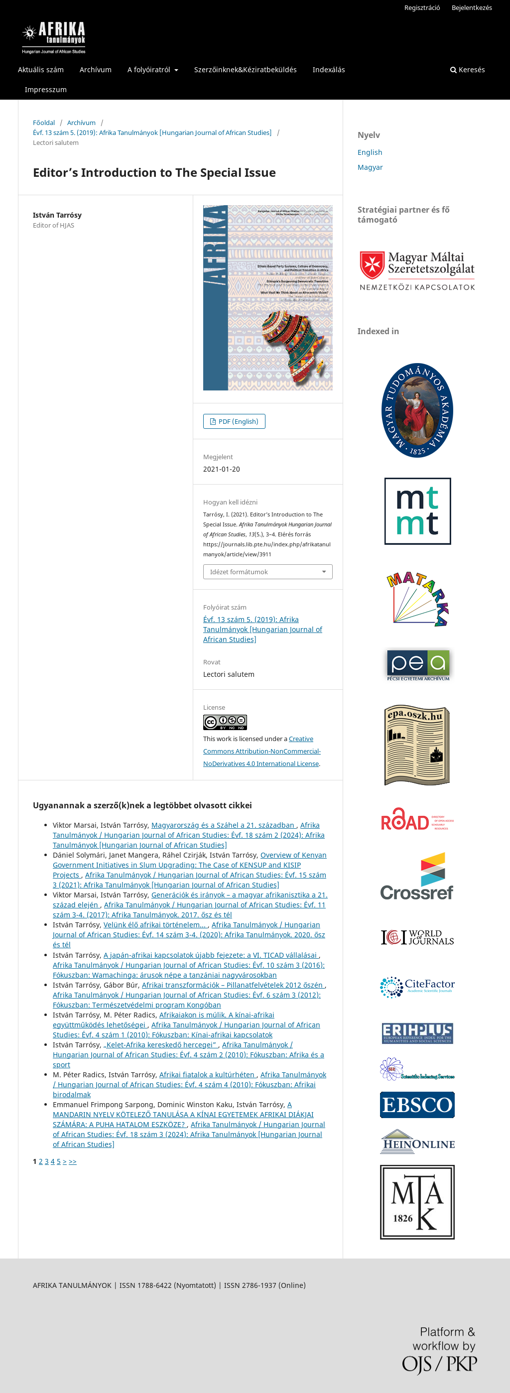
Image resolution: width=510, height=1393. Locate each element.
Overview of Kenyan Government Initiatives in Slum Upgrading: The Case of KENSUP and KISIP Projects (190, 865)
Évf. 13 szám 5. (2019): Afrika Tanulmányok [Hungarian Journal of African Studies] (152, 132)
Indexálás (329, 69)
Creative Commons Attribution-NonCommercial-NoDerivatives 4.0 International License (262, 751)
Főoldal (44, 122)
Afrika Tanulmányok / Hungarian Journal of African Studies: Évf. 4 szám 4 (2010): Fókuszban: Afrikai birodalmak (189, 1084)
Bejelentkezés (472, 7)
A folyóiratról (150, 69)
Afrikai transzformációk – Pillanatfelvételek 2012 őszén (233, 985)
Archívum (96, 69)
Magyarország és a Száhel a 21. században (223, 825)
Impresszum (46, 89)
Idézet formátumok (239, 571)
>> (73, 1161)
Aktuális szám (41, 69)
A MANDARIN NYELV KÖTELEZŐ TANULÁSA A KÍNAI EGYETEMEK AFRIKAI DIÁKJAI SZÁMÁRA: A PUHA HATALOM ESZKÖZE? (183, 1114)
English (370, 152)
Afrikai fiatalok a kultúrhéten (207, 1074)
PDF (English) (237, 421)
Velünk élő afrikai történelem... (156, 924)
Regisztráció (422, 7)
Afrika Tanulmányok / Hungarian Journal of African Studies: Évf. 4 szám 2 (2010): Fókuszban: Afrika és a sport (188, 1054)
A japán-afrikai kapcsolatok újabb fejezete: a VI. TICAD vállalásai (211, 955)
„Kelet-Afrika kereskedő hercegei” (161, 1044)
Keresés (467, 69)
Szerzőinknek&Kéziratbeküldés (245, 69)
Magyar (370, 167)
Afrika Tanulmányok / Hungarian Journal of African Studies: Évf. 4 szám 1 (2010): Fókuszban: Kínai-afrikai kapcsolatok (186, 1029)
